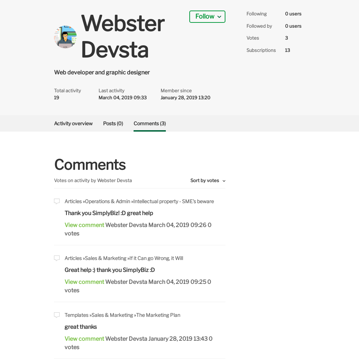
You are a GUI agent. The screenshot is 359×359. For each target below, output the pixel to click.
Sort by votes (205, 180)
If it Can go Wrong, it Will (156, 258)
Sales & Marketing (105, 258)
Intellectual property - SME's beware (173, 201)
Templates (76, 315)
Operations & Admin (107, 201)
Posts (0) (113, 123)
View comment (84, 225)
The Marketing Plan (158, 315)
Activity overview (73, 123)
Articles (73, 201)
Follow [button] (204, 16)
